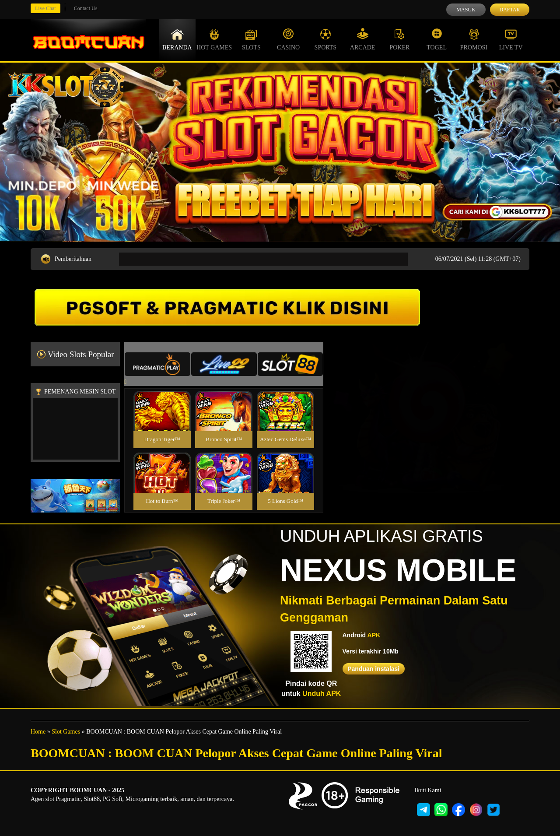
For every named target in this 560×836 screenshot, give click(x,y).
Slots (251, 39)
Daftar (509, 10)
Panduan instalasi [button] (373, 668)
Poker (399, 39)
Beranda (177, 39)
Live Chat (45, 8)
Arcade (362, 39)
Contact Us (86, 8)
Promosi (473, 39)
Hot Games (214, 39)
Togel (437, 39)
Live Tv (511, 39)
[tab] (157, 364)
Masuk (465, 10)
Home (38, 731)
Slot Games (66, 731)
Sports (326, 39)
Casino (288, 39)
